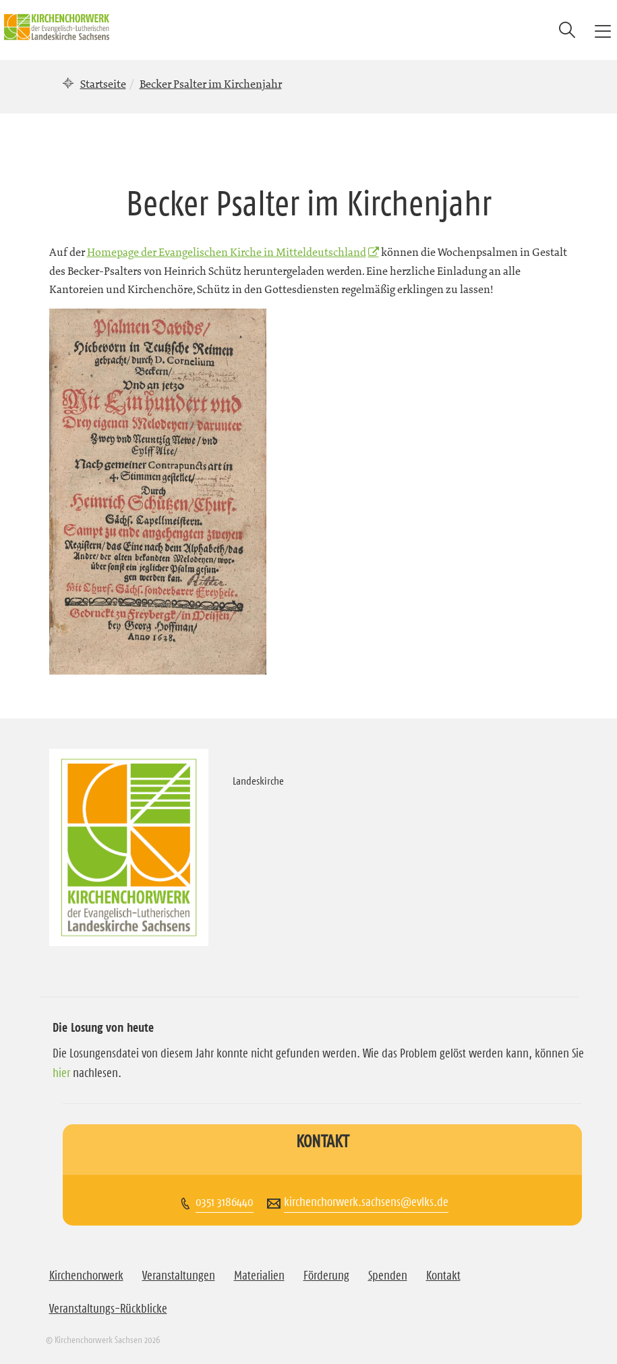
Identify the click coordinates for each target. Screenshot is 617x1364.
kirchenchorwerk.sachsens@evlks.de (366, 1202)
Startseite (103, 83)
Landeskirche (258, 780)
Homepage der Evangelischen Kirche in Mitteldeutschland (226, 251)
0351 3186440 (225, 1202)
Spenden (387, 1275)
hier (61, 1073)
